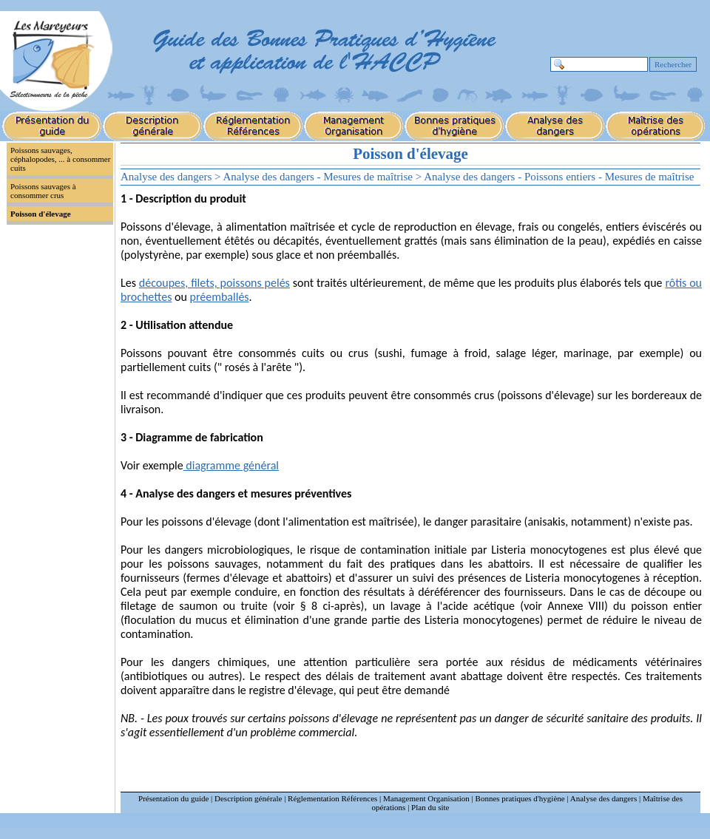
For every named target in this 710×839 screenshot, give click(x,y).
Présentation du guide (173, 798)
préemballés (218, 297)
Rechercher (673, 64)
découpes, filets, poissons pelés (214, 283)
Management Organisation (426, 798)
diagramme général (231, 465)
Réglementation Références (332, 798)
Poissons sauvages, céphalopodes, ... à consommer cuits (60, 159)
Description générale (248, 798)
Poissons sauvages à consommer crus (43, 191)
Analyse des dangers (603, 798)
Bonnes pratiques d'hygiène (520, 798)
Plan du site (430, 807)
